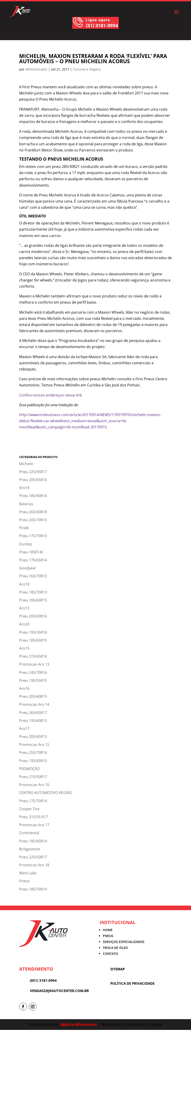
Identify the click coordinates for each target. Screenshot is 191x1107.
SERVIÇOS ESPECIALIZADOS (124, 942)
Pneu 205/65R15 (33, 736)
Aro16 (24, 688)
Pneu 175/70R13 (33, 535)
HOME (108, 930)
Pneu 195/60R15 (33, 720)
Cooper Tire (29, 808)
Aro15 (24, 648)
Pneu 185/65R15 (33, 640)
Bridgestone (29, 849)
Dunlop (25, 544)
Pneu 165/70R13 (33, 575)
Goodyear (27, 567)
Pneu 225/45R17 (33, 471)
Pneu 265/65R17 (33, 712)
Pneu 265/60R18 (33, 511)
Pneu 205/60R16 (33, 616)
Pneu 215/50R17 (33, 776)
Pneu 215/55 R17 (33, 816)
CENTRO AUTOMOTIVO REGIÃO (45, 792)
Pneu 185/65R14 (33, 841)
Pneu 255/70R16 (33, 752)
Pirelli (24, 527)
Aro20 (24, 624)
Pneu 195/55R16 (33, 632)
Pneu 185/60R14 (33, 495)
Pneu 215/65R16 (33, 656)
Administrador (36, 69)
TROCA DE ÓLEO (115, 948)
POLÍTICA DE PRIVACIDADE (132, 983)
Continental (29, 832)
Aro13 (24, 608)
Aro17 (24, 728)
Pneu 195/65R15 (33, 760)
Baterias (26, 503)
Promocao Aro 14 (34, 704)
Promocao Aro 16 (34, 784)
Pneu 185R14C (31, 552)
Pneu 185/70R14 (33, 889)
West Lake (27, 872)
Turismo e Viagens (87, 69)
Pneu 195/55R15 (33, 680)
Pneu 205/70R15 (33, 519)
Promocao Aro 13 (34, 664)
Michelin (26, 463)
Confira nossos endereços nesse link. (51, 395)
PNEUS (108, 936)
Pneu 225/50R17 (33, 857)
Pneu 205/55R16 (33, 479)
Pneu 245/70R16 (33, 672)
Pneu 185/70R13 (33, 592)
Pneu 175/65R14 (33, 560)
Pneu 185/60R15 (33, 600)
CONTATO (110, 953)
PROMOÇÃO (29, 768)
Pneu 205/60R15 (33, 696)
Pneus (24, 880)
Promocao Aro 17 (34, 824)
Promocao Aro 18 (34, 864)
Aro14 (24, 487)
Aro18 (24, 584)
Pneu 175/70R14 (33, 800)
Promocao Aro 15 (34, 744)
